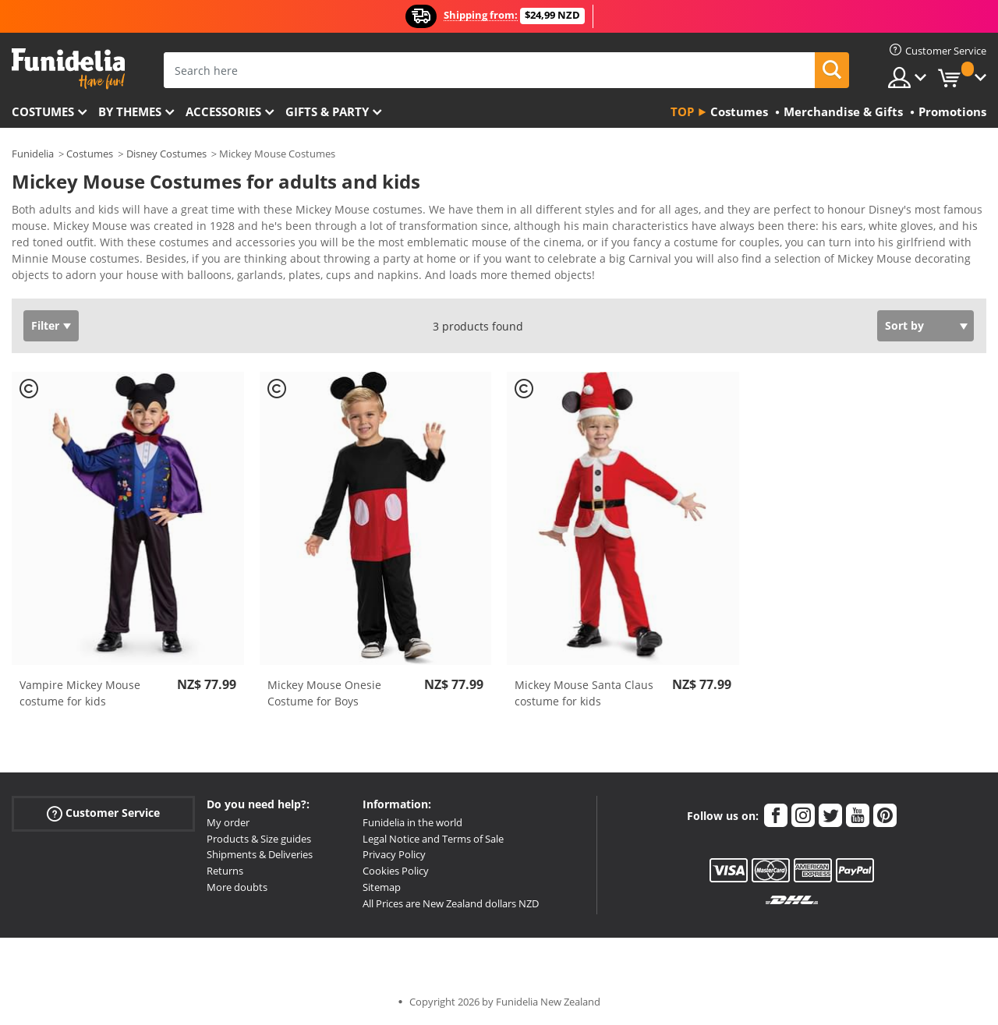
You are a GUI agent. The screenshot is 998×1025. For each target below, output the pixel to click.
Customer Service (103, 813)
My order (228, 822)
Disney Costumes (166, 154)
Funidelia (33, 154)
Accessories (223, 111)
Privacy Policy (394, 854)
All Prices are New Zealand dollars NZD (451, 903)
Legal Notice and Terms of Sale (433, 839)
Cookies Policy (396, 871)
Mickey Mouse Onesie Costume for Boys (324, 693)
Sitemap (382, 887)
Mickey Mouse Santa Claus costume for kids (584, 693)
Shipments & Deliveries (260, 854)
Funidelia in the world (412, 822)
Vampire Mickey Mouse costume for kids (79, 693)
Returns (225, 871)
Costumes (43, 111)
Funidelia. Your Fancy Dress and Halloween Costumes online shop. (68, 69)
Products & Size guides (259, 839)
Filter (45, 325)
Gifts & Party (327, 111)
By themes (129, 111)
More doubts (237, 887)
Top (682, 111)
